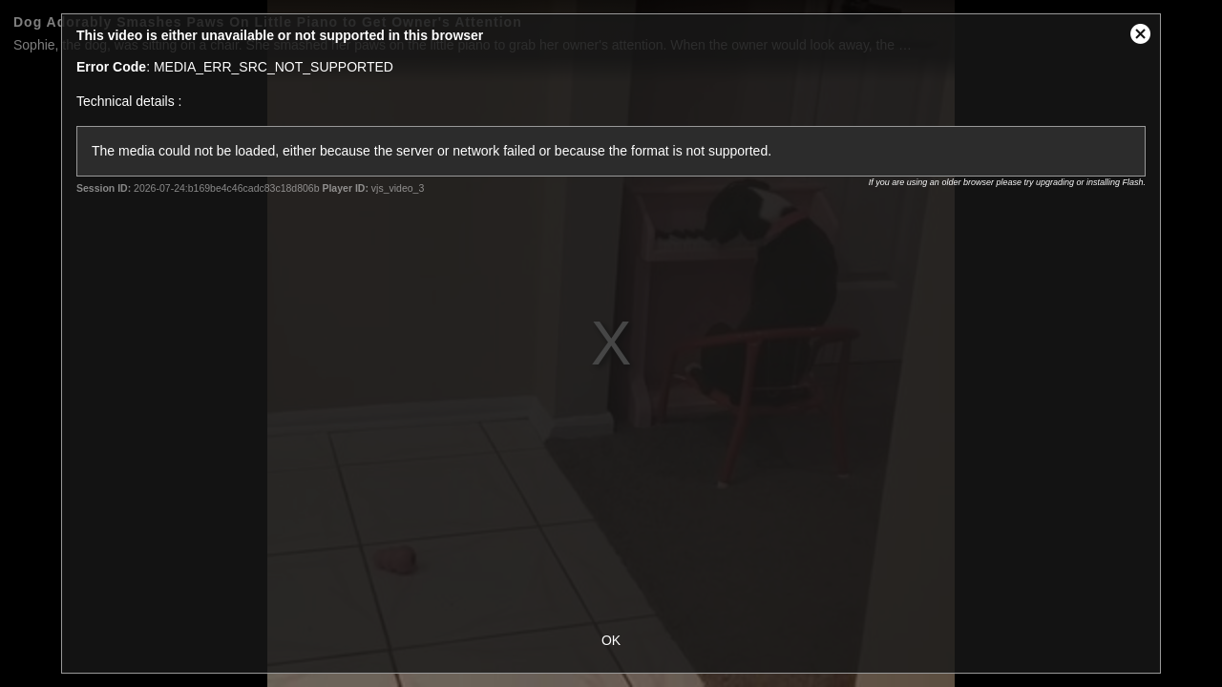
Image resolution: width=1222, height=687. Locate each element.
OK (611, 640)
